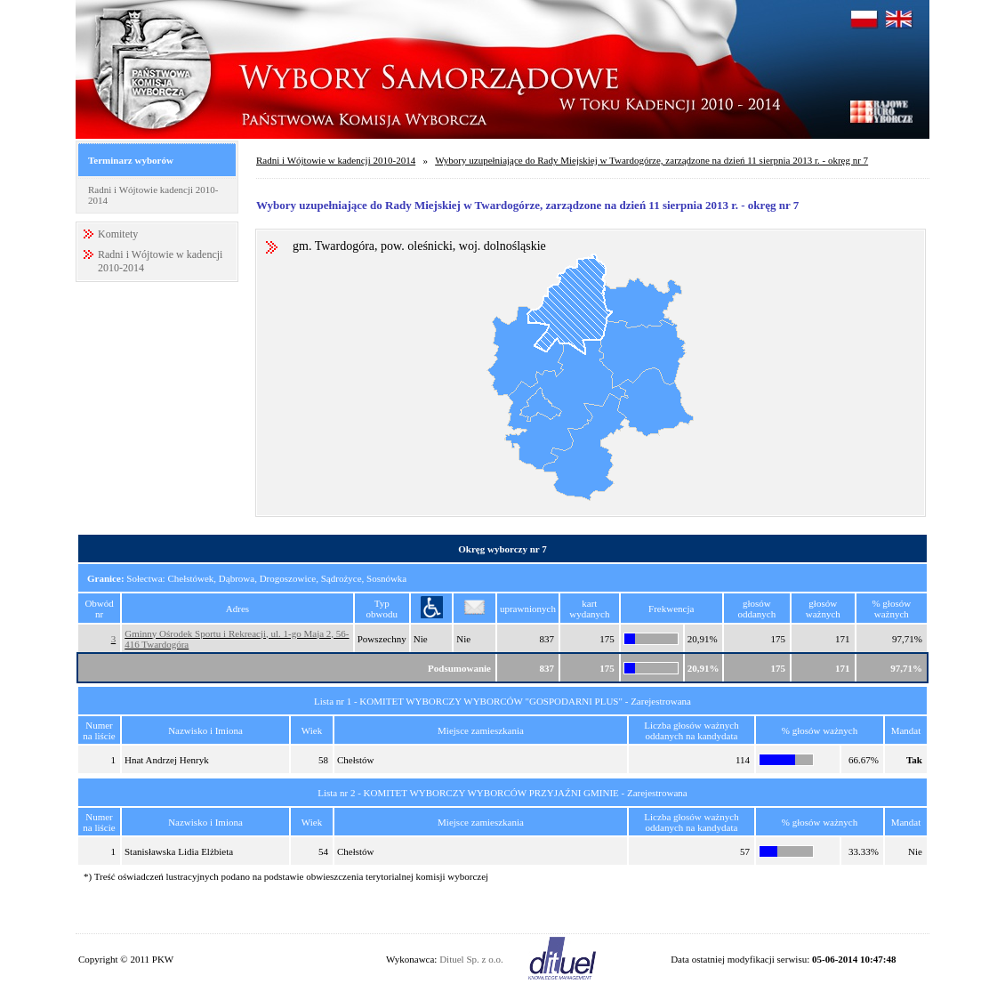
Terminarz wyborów (130, 160)
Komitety (118, 234)
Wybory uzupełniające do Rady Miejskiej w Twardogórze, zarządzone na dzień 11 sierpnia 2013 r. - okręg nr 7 (651, 160)
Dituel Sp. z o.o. (471, 959)
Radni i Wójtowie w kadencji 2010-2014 (335, 160)
